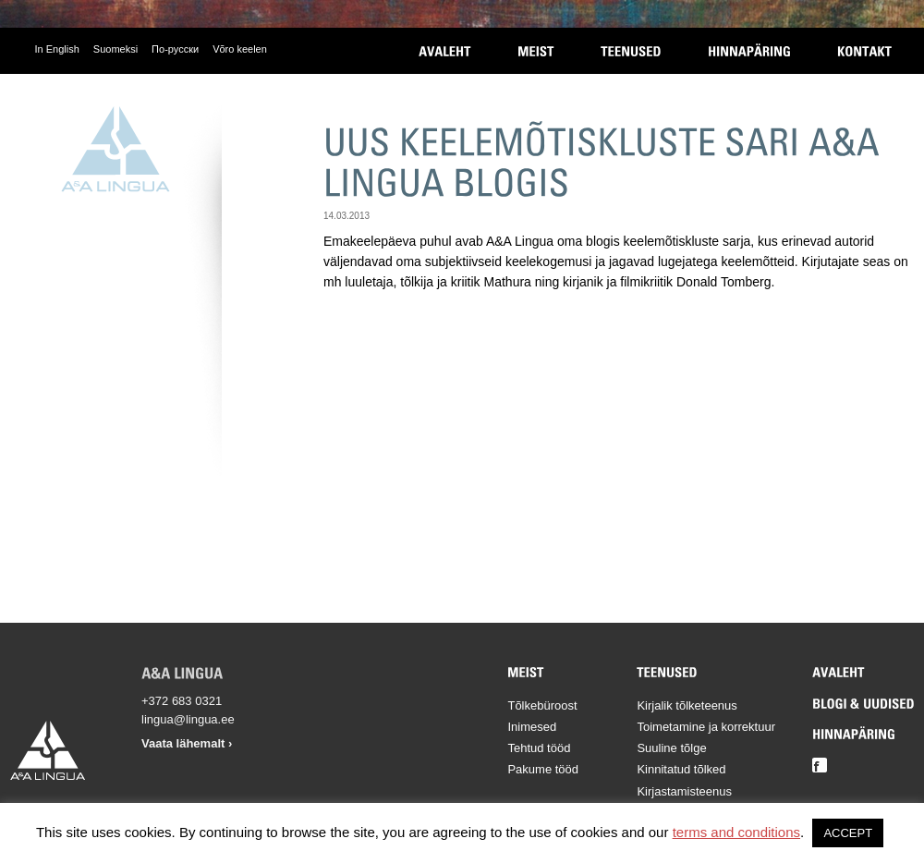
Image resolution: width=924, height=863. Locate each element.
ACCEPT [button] (847, 833)
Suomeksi (115, 49)
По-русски (175, 49)
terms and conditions (736, 832)
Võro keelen (240, 49)
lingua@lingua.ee (188, 719)
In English (57, 49)
